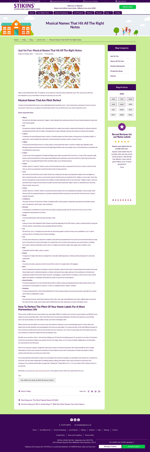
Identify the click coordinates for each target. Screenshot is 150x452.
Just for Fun (41, 40)
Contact (117, 13)
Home (32, 13)
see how (129, 442)
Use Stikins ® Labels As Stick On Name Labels (37, 380)
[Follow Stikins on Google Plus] (99, 391)
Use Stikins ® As (45, 13)
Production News (116, 71)
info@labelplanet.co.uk (82, 425)
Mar (130, 99)
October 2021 (28, 54)
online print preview (41, 371)
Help (108, 13)
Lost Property (78, 13)
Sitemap (106, 430)
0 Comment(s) (49, 54)
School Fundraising (63, 13)
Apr (113, 104)
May (122, 104)
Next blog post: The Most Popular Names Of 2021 (38, 400)
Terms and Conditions (75, 435)
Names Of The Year (117, 61)
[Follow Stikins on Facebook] (88, 391)
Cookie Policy (60, 435)
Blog (31, 40)
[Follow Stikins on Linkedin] (95, 391)
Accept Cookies (133, 446)
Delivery (90, 13)
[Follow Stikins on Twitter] (91, 391)
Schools (113, 76)
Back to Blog (24, 391)
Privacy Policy (89, 435)
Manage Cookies (110, 446)
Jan (113, 99)
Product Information (117, 66)
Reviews (99, 13)
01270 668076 (65, 425)
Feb (121, 99)
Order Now (128, 7)
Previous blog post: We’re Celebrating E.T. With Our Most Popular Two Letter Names (51, 404)
